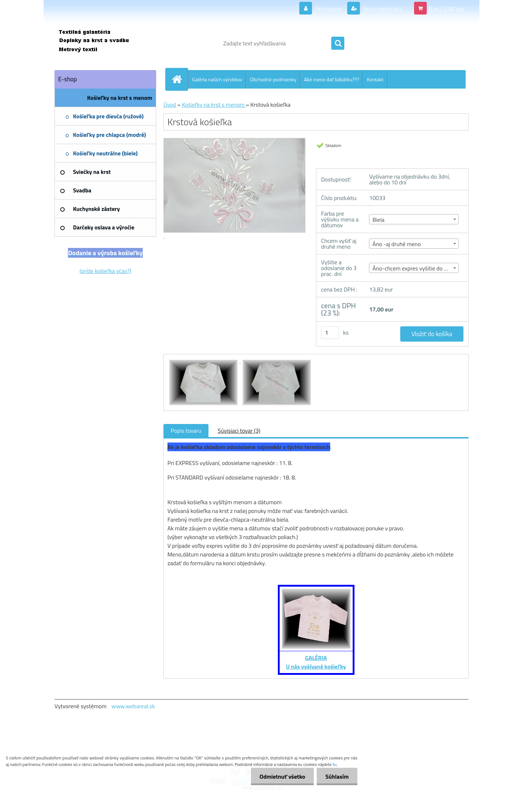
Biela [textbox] (378, 219)
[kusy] (330, 332)
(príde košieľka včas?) (105, 270)
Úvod (169, 104)
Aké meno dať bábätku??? (331, 79)
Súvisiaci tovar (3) (239, 430)
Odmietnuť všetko (281, 776)
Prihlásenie (329, 8)
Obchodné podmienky (273, 79)
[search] (337, 43)
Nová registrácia (382, 8)
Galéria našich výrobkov (217, 79)
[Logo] (104, 43)
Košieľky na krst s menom (214, 104)
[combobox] (414, 219)
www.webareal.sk (133, 706)
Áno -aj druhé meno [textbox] (396, 244)
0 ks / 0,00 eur (446, 8)
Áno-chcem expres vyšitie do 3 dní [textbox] (414, 268)
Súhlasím (336, 776)
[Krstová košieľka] (204, 360)
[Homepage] (179, 79)
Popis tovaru (186, 430)
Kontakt (375, 79)
